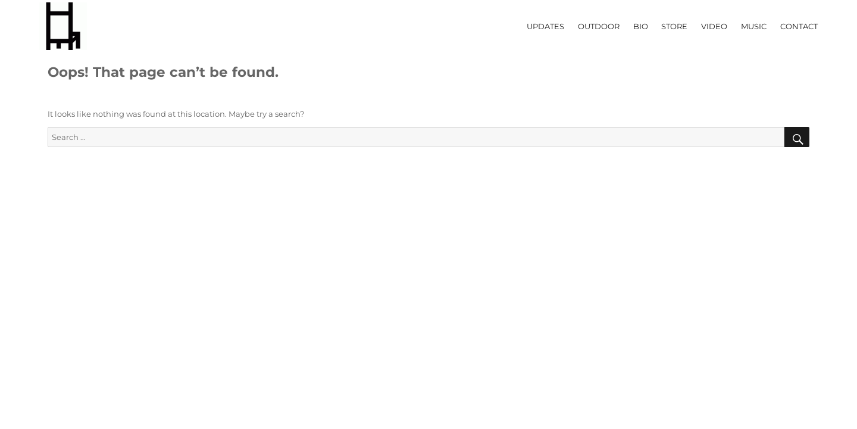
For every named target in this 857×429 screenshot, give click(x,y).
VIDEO (714, 26)
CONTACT (799, 26)
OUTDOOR (599, 26)
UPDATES (545, 26)
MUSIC (754, 26)
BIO (640, 26)
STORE (674, 26)
